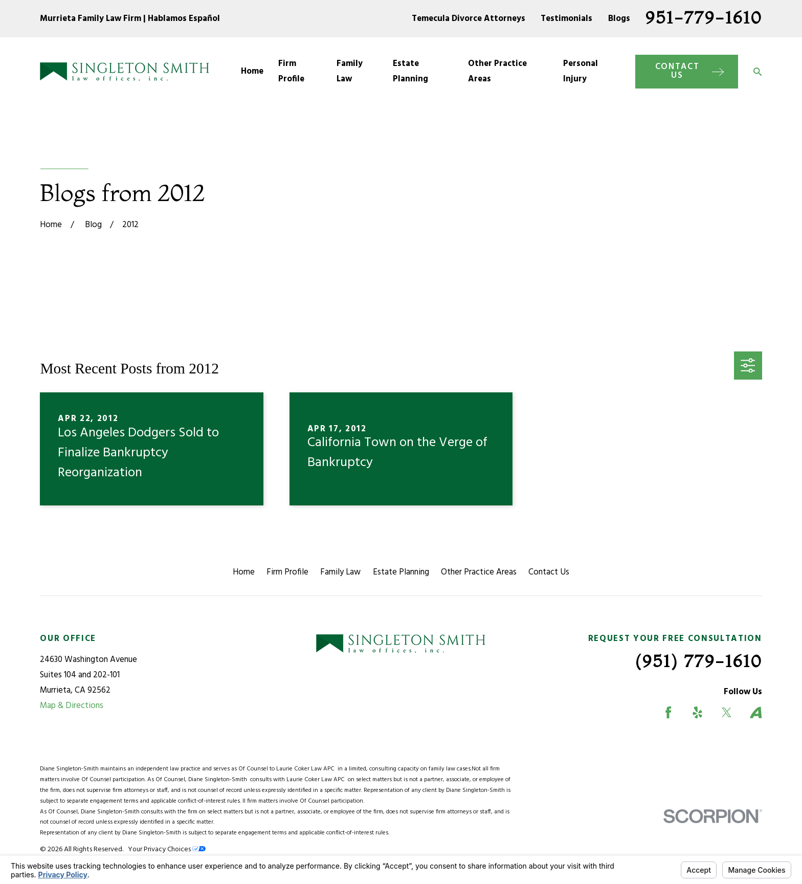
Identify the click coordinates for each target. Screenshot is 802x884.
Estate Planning (401, 572)
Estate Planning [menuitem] (410, 71)
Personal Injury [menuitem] (580, 71)
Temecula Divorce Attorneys (468, 19)
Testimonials (566, 19)
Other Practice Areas (479, 572)
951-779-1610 (703, 17)
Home (244, 572)
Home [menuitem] (252, 71)
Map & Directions (71, 706)
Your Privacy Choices (167, 849)
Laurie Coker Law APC (307, 769)
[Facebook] (668, 712)
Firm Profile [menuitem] (291, 71)
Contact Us (548, 572)
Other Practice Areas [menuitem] (497, 71)
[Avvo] (756, 712)
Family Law (340, 572)
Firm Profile (287, 572)
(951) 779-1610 (698, 660)
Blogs (619, 19)
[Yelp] (697, 712)
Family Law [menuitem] (350, 71)
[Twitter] (726, 712)
